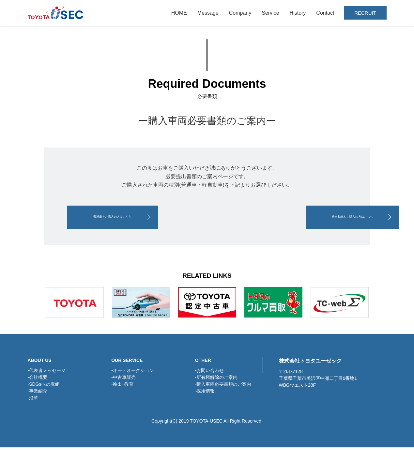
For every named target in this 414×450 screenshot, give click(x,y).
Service (270, 13)
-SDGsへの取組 (44, 386)
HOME (179, 13)
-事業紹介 (38, 393)
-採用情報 (205, 393)
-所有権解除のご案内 (216, 379)
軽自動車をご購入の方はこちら (282, 218)
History (298, 13)
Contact (325, 13)
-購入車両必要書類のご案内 (223, 386)
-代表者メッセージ (47, 373)
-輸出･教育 (122, 386)
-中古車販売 (123, 379)
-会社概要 (38, 379)
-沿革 (33, 400)
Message (208, 13)
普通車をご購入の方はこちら (132, 218)
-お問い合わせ (209, 373)
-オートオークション (132, 373)
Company (240, 13)
